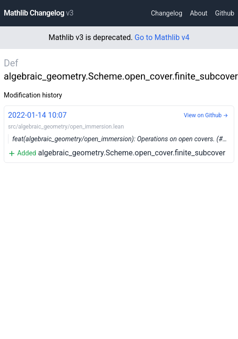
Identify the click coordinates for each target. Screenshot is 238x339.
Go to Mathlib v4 (162, 37)
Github (224, 13)
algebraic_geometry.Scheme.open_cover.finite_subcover (121, 133)
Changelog (166, 13)
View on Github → (206, 115)
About (198, 13)
